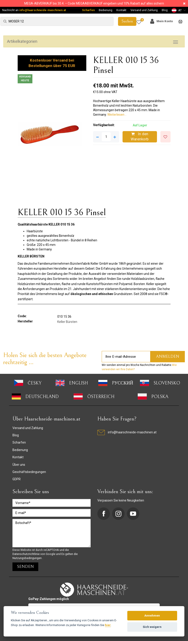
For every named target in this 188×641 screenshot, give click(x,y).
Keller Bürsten (67, 322)
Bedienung (105, 10)
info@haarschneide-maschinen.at (42, 10)
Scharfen (88, 10)
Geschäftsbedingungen (29, 472)
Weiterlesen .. (116, 114)
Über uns (18, 464)
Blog (165, 10)
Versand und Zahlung (144, 10)
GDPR (16, 479)
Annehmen (152, 615)
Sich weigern (152, 627)
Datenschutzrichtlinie (26, 554)
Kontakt (121, 10)
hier (108, 625)
